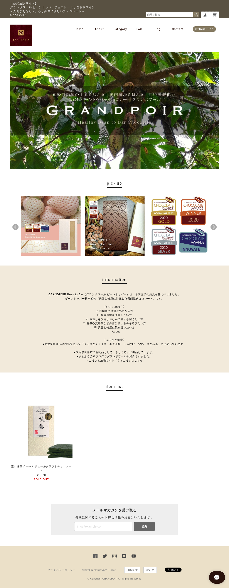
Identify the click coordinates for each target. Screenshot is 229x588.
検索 (196, 14)
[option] (51, 226)
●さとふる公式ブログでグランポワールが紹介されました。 (114, 356)
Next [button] (213, 227)
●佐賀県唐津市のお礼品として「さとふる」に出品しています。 (114, 352)
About (99, 29)
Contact (178, 29)
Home (79, 29)
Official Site (204, 29)
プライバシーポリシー (61, 569)
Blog (157, 29)
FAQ (139, 29)
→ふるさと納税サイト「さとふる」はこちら (114, 360)
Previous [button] (15, 227)
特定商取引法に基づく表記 (99, 569)
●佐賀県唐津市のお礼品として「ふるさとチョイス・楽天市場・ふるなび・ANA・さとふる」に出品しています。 (114, 344)
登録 (144, 526)
